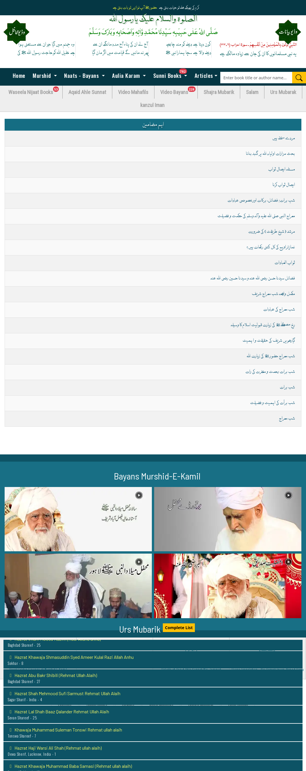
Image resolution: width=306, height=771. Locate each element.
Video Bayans (179, 90)
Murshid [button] (42, 75)
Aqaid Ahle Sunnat (87, 92)
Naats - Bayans (81, 75)
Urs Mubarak (283, 92)
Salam (252, 92)
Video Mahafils (133, 92)
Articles (203, 75)
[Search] (299, 77)
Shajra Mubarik (219, 92)
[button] (78, 519)
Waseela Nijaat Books (35, 90)
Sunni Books (171, 73)
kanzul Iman (152, 105)
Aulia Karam (126, 75)
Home (18, 75)
